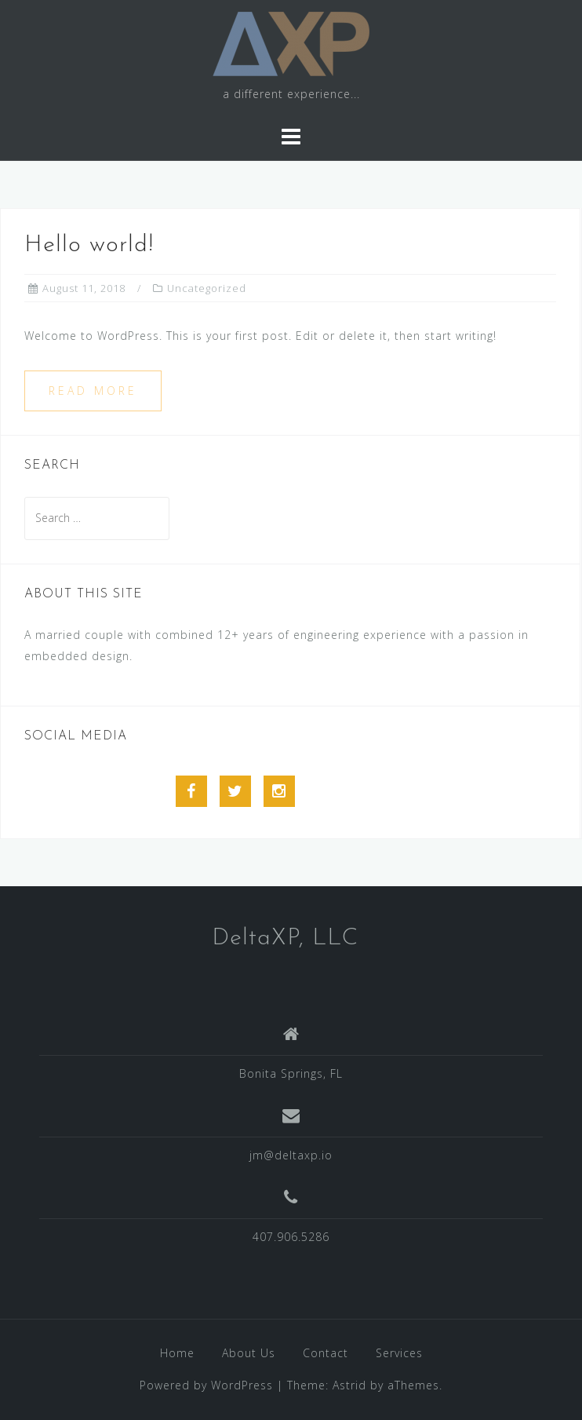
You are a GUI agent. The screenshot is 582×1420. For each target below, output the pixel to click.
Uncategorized (206, 288)
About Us (248, 1352)
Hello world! (89, 245)
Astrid (349, 1385)
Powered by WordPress (206, 1385)
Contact (325, 1352)
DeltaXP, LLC (285, 938)
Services (399, 1352)
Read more (93, 390)
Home (177, 1352)
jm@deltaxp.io (291, 1155)
